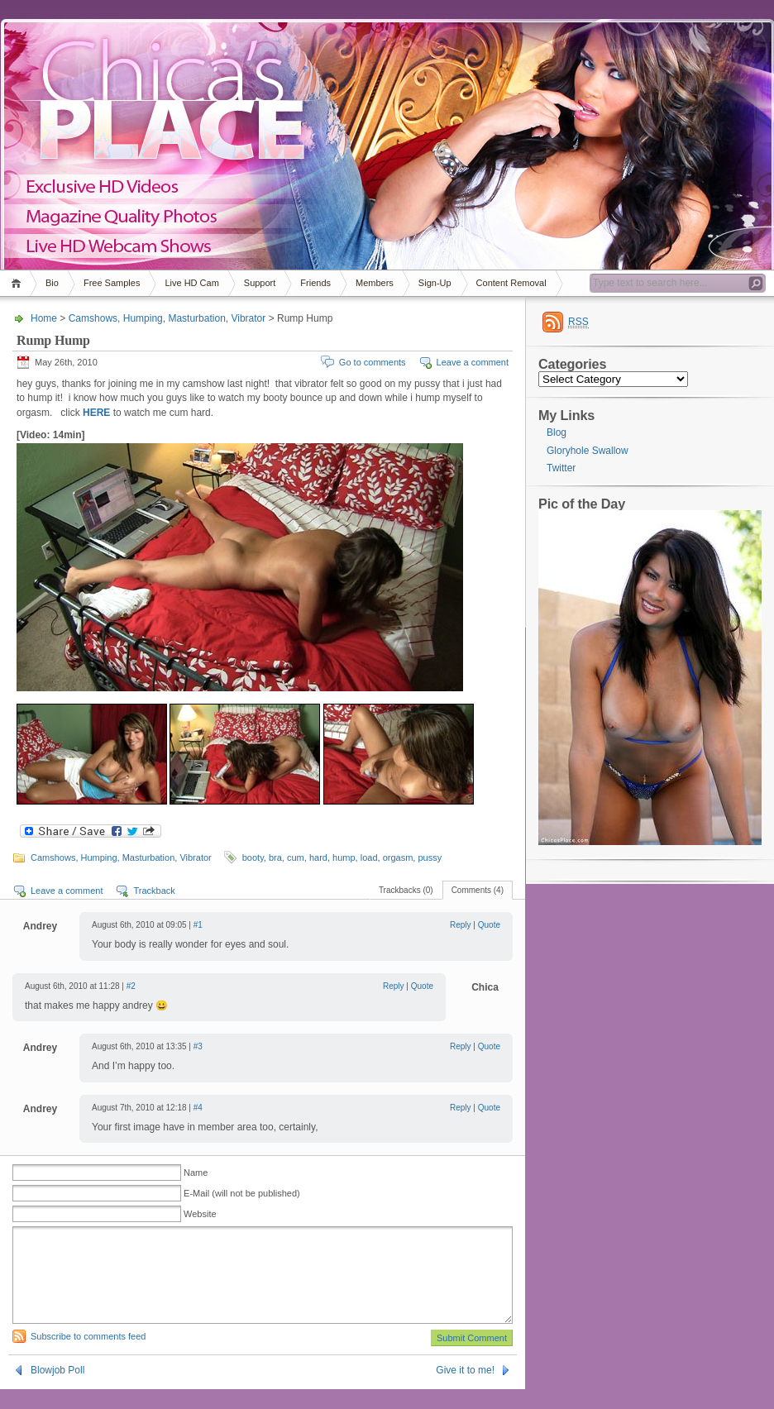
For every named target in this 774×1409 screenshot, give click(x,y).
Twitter (561, 468)
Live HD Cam (191, 283)
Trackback (153, 891)
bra (275, 857)
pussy (430, 857)
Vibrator (248, 318)
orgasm (398, 857)
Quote (489, 924)
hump (344, 857)
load (369, 857)
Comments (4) (478, 890)
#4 (198, 1107)
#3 (198, 1046)
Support (260, 283)
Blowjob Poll (57, 1390)
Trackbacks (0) (406, 890)
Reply (460, 924)
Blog (556, 432)
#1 (198, 924)
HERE (96, 412)
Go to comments (372, 362)
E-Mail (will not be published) (242, 1193)
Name (196, 1172)
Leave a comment (473, 362)
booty (253, 857)
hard (318, 857)
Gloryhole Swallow (587, 450)
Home (18, 283)
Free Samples (112, 283)
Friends (315, 283)
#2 (131, 986)
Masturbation (196, 318)
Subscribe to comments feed (88, 1356)
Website (200, 1214)
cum (295, 857)
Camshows (93, 318)
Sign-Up (435, 283)
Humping (143, 318)
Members (375, 283)
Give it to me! (465, 1390)
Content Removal (511, 283)
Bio (52, 283)
